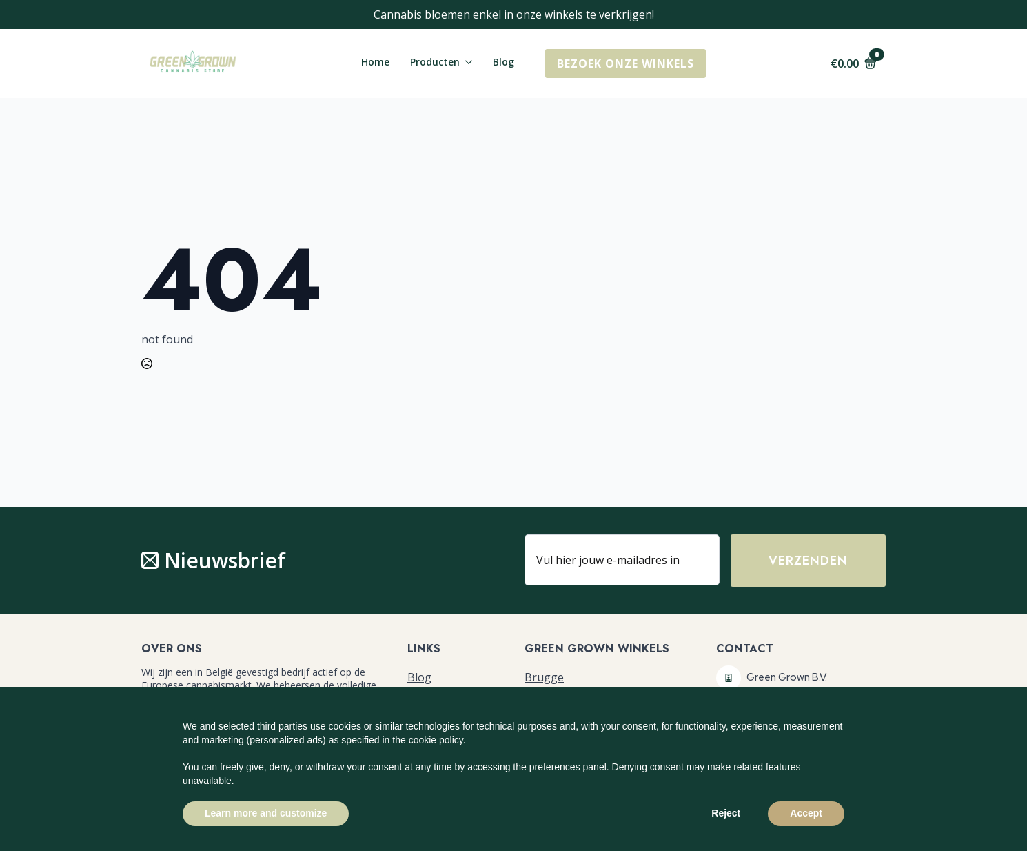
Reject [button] (725, 813)
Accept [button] (806, 813)
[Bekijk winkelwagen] (854, 63)
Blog (503, 62)
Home (375, 62)
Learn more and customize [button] (266, 813)
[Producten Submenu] (466, 63)
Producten (435, 62)
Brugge (544, 677)
